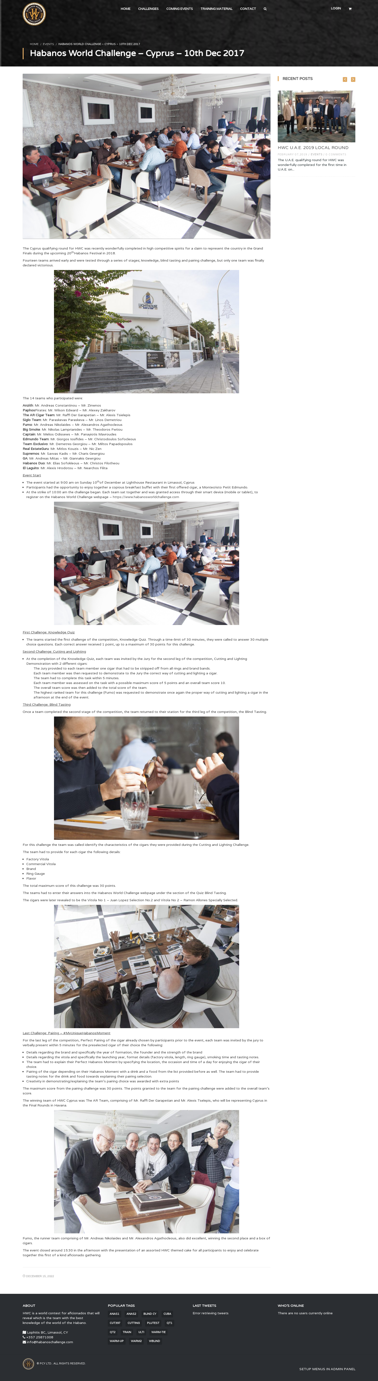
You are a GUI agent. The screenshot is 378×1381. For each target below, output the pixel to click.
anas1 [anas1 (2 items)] (114, 1313)
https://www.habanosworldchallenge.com (146, 497)
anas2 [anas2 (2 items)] (131, 1313)
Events (48, 44)
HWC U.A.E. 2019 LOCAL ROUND (313, 147)
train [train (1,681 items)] (127, 1332)
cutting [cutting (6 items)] (134, 1323)
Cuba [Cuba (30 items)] (167, 1313)
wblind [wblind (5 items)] (154, 1341)
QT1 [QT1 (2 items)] (169, 1323)
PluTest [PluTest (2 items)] (153, 1323)
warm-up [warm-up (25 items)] (117, 1341)
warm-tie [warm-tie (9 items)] (158, 1332)
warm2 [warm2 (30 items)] (136, 1341)
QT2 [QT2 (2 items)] (112, 1332)
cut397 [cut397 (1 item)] (115, 1323)
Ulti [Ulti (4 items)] (141, 1332)
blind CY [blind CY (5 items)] (149, 1313)
